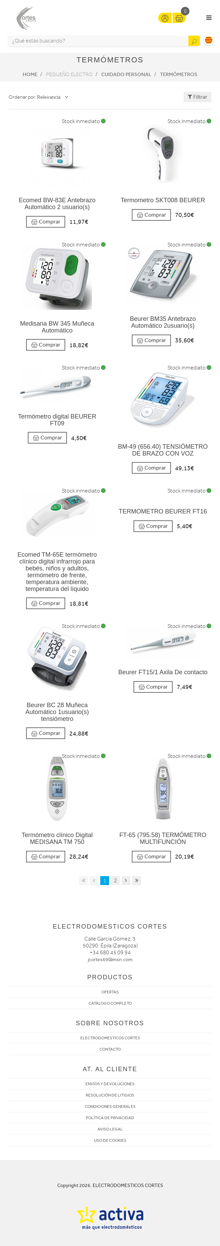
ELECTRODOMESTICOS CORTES (110, 1038)
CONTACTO (110, 1049)
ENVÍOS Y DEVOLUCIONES (110, 1083)
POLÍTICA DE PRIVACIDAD (110, 1117)
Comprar (45, 222)
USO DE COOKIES (110, 1140)
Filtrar (197, 97)
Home (30, 74)
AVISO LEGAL (110, 1129)
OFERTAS (110, 992)
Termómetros (178, 74)
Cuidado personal (126, 74)
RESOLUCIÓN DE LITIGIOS (110, 1095)
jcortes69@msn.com (110, 960)
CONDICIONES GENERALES (110, 1106)
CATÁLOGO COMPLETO (110, 1003)
